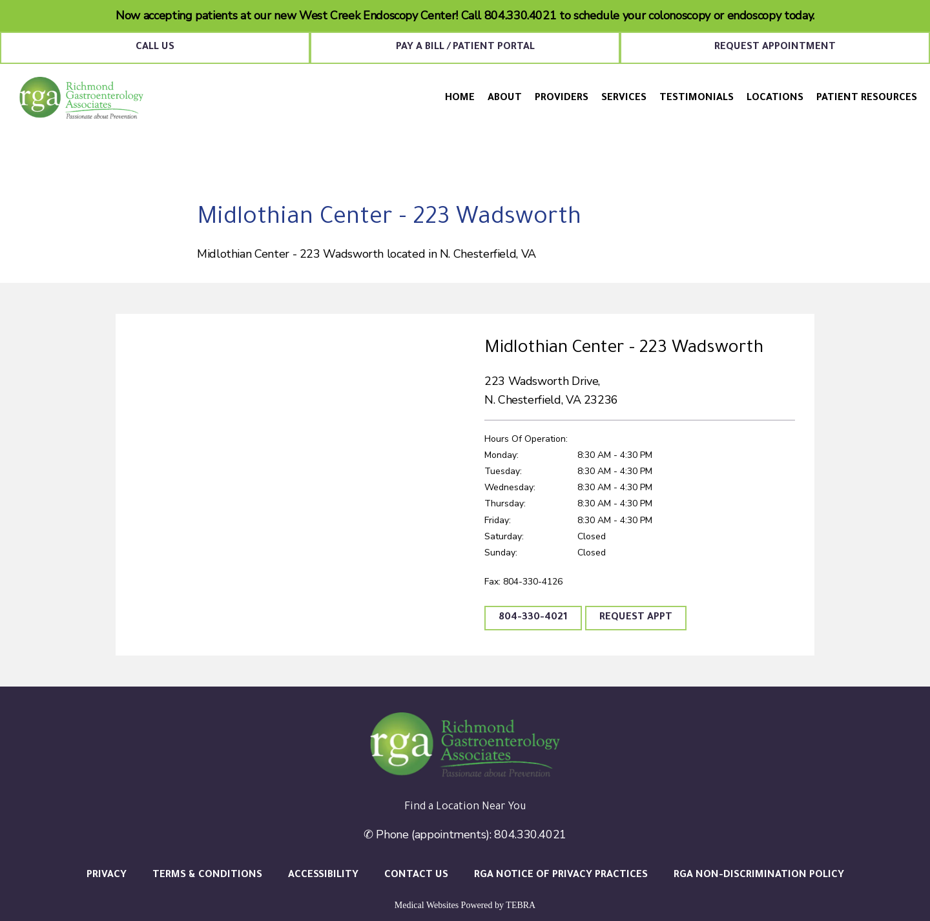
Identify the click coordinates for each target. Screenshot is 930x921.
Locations (775, 98)
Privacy (107, 875)
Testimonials (696, 98)
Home (460, 98)
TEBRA (520, 905)
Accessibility (323, 875)
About (505, 98)
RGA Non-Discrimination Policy (759, 875)
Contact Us (416, 875)
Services (623, 98)
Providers (561, 98)
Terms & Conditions (207, 875)
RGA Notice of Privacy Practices (561, 875)
